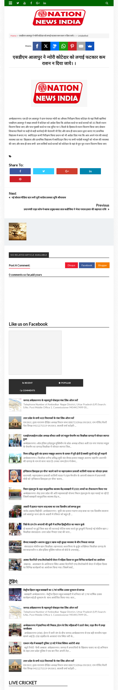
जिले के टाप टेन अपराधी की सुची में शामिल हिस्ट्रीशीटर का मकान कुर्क (53, 516)
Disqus (71, 265)
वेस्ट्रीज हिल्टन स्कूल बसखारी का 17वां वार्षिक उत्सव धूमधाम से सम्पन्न (53, 582)
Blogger (102, 265)
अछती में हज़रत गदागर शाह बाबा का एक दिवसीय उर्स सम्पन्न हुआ (51, 499)
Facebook (87, 265)
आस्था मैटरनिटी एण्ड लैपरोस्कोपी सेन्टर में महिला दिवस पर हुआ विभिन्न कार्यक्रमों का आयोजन (64, 552)
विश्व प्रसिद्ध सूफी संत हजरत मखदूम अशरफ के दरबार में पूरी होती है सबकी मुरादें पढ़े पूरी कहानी (65, 446)
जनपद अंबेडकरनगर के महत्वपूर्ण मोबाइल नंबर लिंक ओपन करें (50, 392)
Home (14, 35)
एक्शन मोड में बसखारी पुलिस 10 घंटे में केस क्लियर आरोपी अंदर (51, 635)
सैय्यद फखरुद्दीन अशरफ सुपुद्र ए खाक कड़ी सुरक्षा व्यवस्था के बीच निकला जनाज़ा (58, 534)
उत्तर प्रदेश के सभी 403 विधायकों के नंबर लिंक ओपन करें (48, 410)
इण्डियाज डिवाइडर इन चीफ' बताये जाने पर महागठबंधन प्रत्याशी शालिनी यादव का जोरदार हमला (65, 463)
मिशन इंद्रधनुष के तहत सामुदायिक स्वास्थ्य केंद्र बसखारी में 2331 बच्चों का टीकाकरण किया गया (65, 481)
